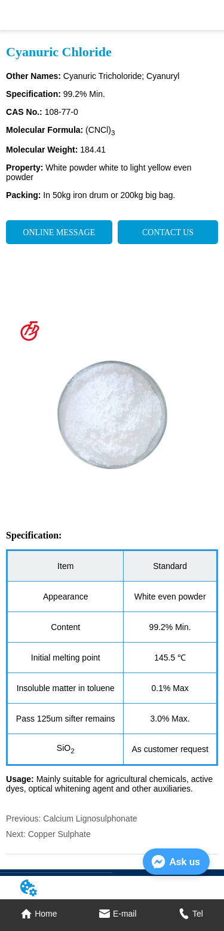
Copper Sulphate (59, 834)
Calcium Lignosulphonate (90, 818)
